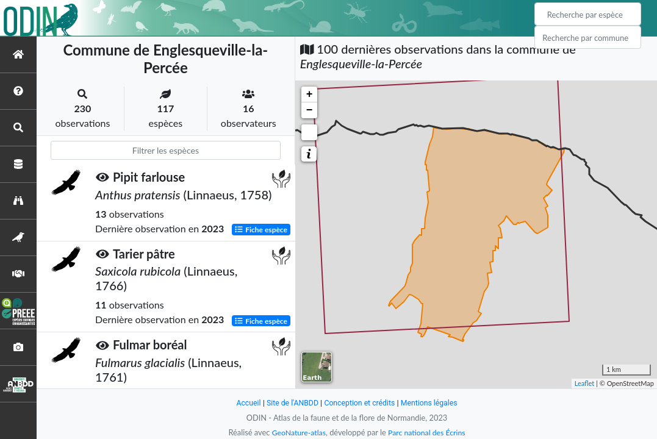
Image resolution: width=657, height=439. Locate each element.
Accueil (244, 402)
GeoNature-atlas (297, 432)
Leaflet (585, 383)
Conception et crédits (360, 402)
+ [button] (309, 94)
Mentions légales (432, 402)
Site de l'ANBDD (290, 402)
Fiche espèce (260, 229)
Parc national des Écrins (427, 432)
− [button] (309, 110)
